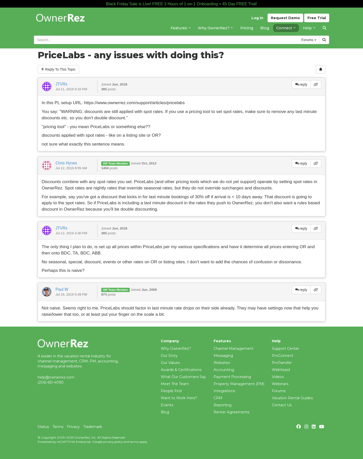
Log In (257, 18)
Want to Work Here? (179, 398)
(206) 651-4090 (51, 382)
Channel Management (233, 348)
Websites (222, 362)
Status (43, 426)
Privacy (73, 426)
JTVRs (61, 84)
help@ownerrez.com (56, 377)
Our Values (170, 362)
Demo (285, 18)
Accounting (224, 369)
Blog (165, 412)
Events (167, 405)
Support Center (285, 348)
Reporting (222, 405)
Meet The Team (175, 384)
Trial (316, 18)
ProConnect (282, 355)
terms (134, 442)
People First (171, 391)
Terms (58, 426)
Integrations (224, 391)
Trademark (92, 426)
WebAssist (281, 369)
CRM (218, 398)
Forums (279, 391)
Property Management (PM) (239, 384)
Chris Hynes (66, 163)
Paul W (62, 289)
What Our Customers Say (183, 377)
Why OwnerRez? (176, 348)
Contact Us (282, 405)
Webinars (280, 384)
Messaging (223, 355)
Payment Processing (232, 377)
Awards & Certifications (181, 369)
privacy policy (113, 442)
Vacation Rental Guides (292, 398)
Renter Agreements (231, 412)
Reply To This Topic (58, 69)
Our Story (169, 355)
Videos (278, 377)
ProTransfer (282, 362)
